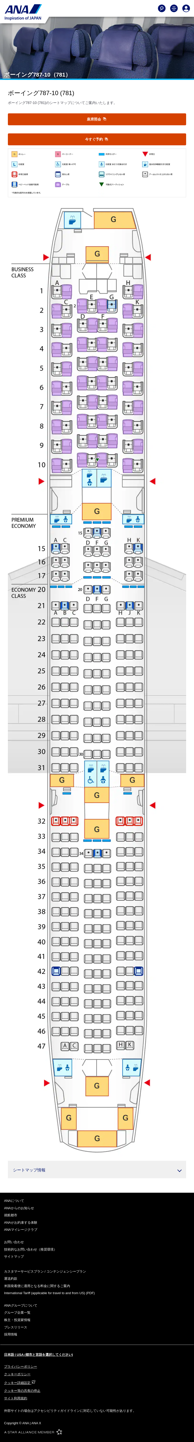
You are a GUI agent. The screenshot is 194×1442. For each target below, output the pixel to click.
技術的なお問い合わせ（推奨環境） (30, 1249)
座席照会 (96, 119)
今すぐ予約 (96, 139)
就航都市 (10, 1215)
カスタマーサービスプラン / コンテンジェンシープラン (45, 1271)
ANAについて (14, 1201)
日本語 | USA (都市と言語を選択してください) (38, 1355)
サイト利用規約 (15, 1398)
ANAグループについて (20, 1305)
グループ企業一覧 (17, 1312)
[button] (97, 1169)
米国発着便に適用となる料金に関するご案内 (37, 1286)
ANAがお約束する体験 (20, 1222)
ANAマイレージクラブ (20, 1230)
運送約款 (10, 1278)
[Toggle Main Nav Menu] (174, 8)
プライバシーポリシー (20, 1366)
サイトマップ (14, 1256)
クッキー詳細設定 (20, 1383)
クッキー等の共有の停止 (22, 1391)
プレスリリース (15, 1327)
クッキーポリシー (17, 1374)
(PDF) (49, 1293)
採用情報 (10, 1334)
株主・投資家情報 (17, 1320)
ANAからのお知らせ (19, 1208)
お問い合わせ (14, 1242)
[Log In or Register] (186, 8)
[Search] (162, 8)
